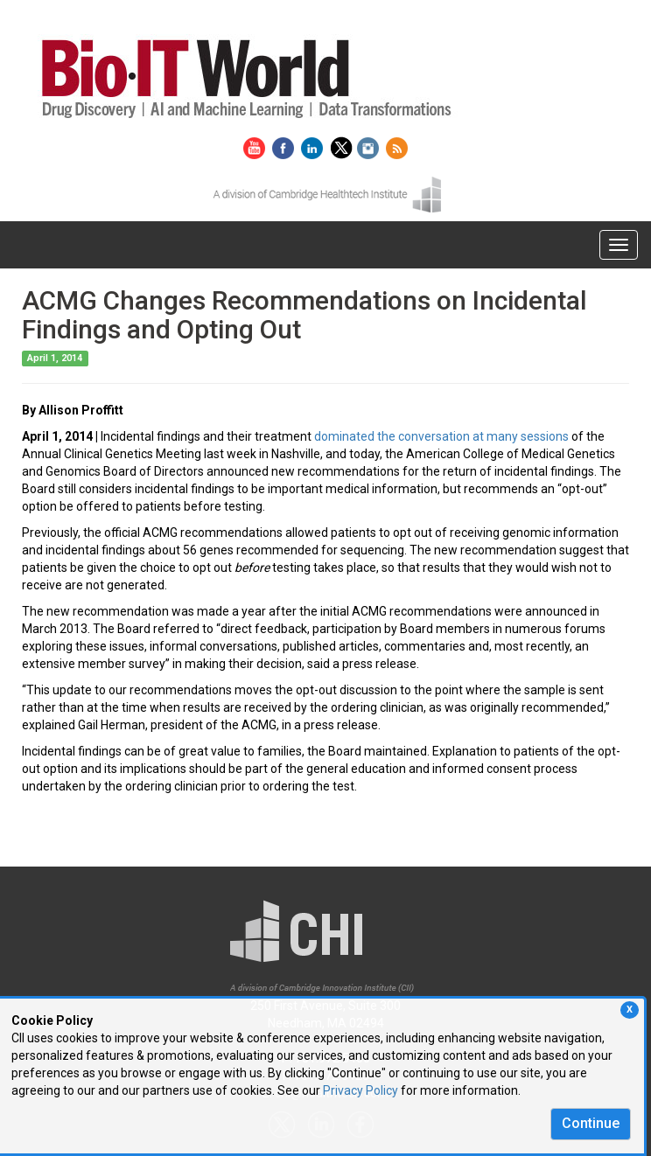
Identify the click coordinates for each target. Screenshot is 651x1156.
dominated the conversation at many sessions (441, 436)
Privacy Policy (360, 1090)
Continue (591, 1123)
